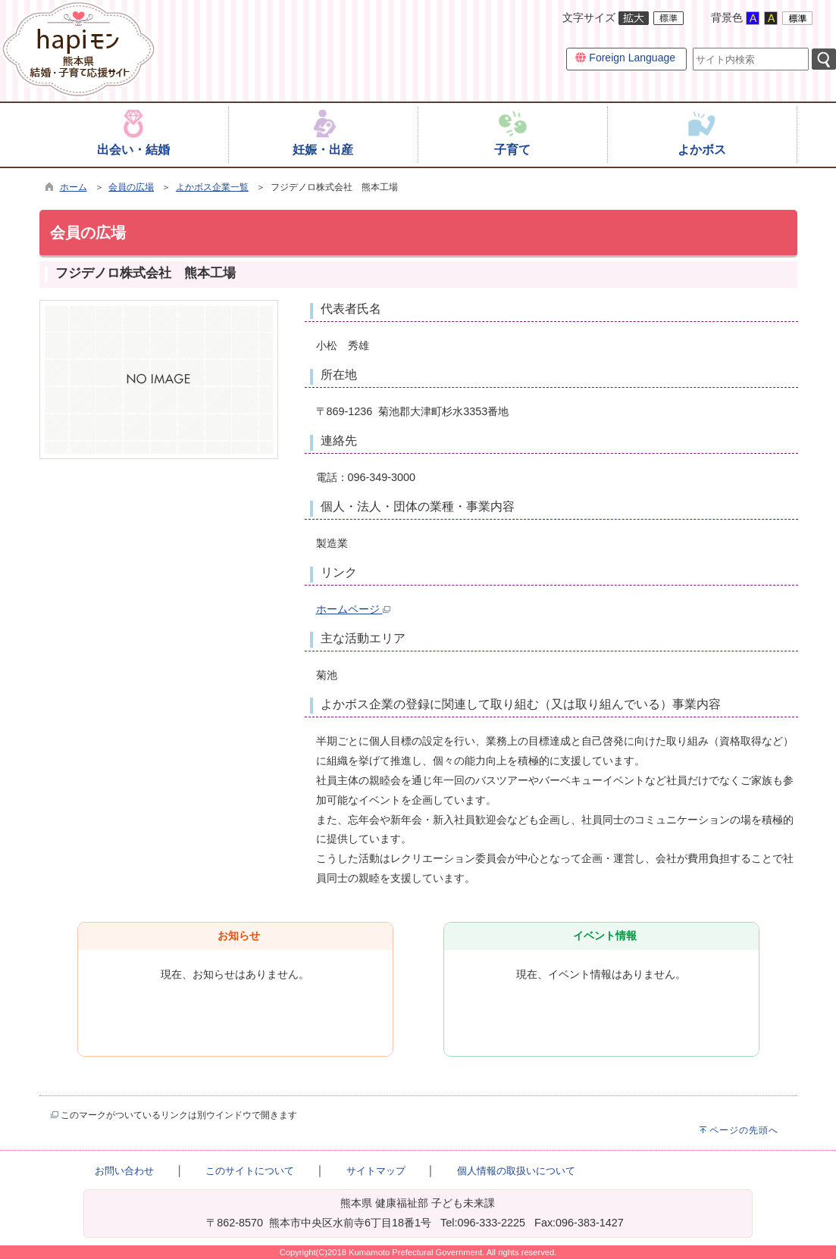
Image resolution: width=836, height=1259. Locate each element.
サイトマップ (375, 1170)
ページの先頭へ (743, 1130)
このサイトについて (249, 1170)
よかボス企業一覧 (212, 187)
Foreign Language (625, 58)
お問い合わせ (124, 1170)
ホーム (73, 187)
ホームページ (353, 609)
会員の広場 (131, 187)
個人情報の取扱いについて (516, 1170)
